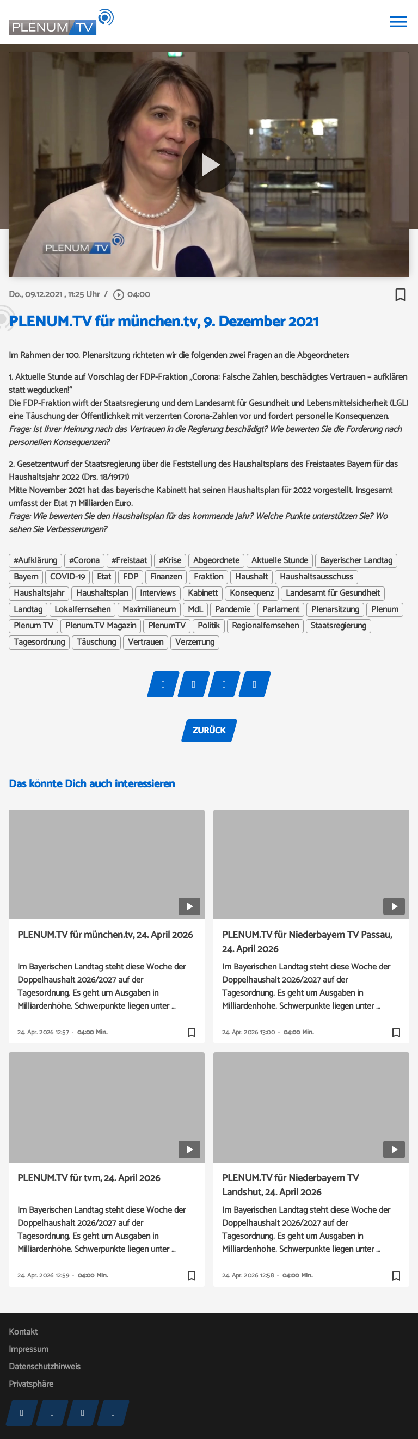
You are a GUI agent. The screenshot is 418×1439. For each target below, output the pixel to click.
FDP (130, 577)
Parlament (280, 610)
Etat (104, 577)
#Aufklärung (35, 561)
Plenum (384, 610)
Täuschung (96, 642)
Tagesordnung (39, 642)
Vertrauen (145, 642)
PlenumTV (167, 626)
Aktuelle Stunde (279, 561)
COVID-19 (67, 577)
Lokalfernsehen (82, 610)
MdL (195, 610)
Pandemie (232, 610)
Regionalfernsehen (265, 626)
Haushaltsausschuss (316, 577)
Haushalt (251, 577)
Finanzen (166, 577)
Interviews (158, 593)
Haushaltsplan (102, 593)
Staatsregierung (338, 626)
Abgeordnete (216, 561)
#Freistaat (129, 561)
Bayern (26, 577)
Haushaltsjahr (39, 593)
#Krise (170, 561)
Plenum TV (33, 626)
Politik (209, 626)
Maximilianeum (149, 610)
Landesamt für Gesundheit (333, 593)
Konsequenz (252, 593)
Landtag (28, 610)
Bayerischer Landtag (356, 561)
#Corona (84, 561)
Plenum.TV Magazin (100, 626)
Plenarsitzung (335, 610)
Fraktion (208, 577)
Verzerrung (194, 642)
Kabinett (203, 593)
